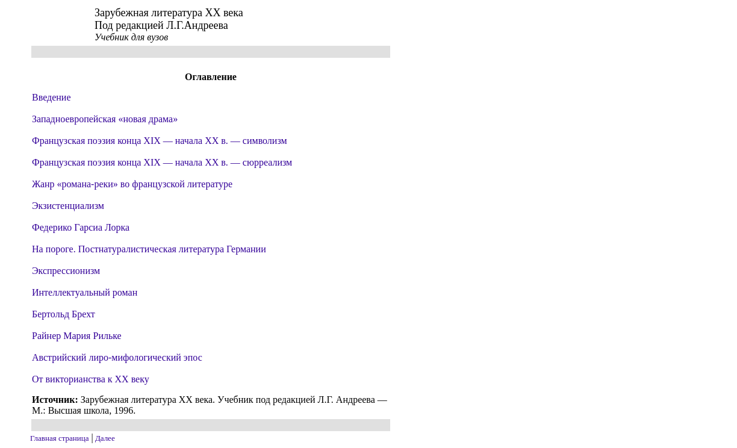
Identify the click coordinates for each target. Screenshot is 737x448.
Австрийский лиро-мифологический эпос (117, 357)
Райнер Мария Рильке (77, 336)
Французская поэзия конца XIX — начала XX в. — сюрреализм (162, 162)
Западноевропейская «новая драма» (105, 119)
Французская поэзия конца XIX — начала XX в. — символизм (159, 140)
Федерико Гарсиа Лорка (80, 227)
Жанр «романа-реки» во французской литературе (132, 184)
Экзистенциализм (68, 206)
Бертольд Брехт (63, 314)
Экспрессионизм (66, 271)
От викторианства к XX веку (90, 379)
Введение (51, 97)
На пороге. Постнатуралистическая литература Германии (149, 249)
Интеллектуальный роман (84, 292)
